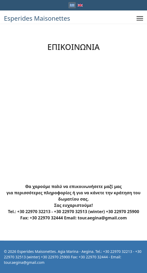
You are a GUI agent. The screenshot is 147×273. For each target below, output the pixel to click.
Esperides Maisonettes (37, 18)
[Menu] (140, 18)
